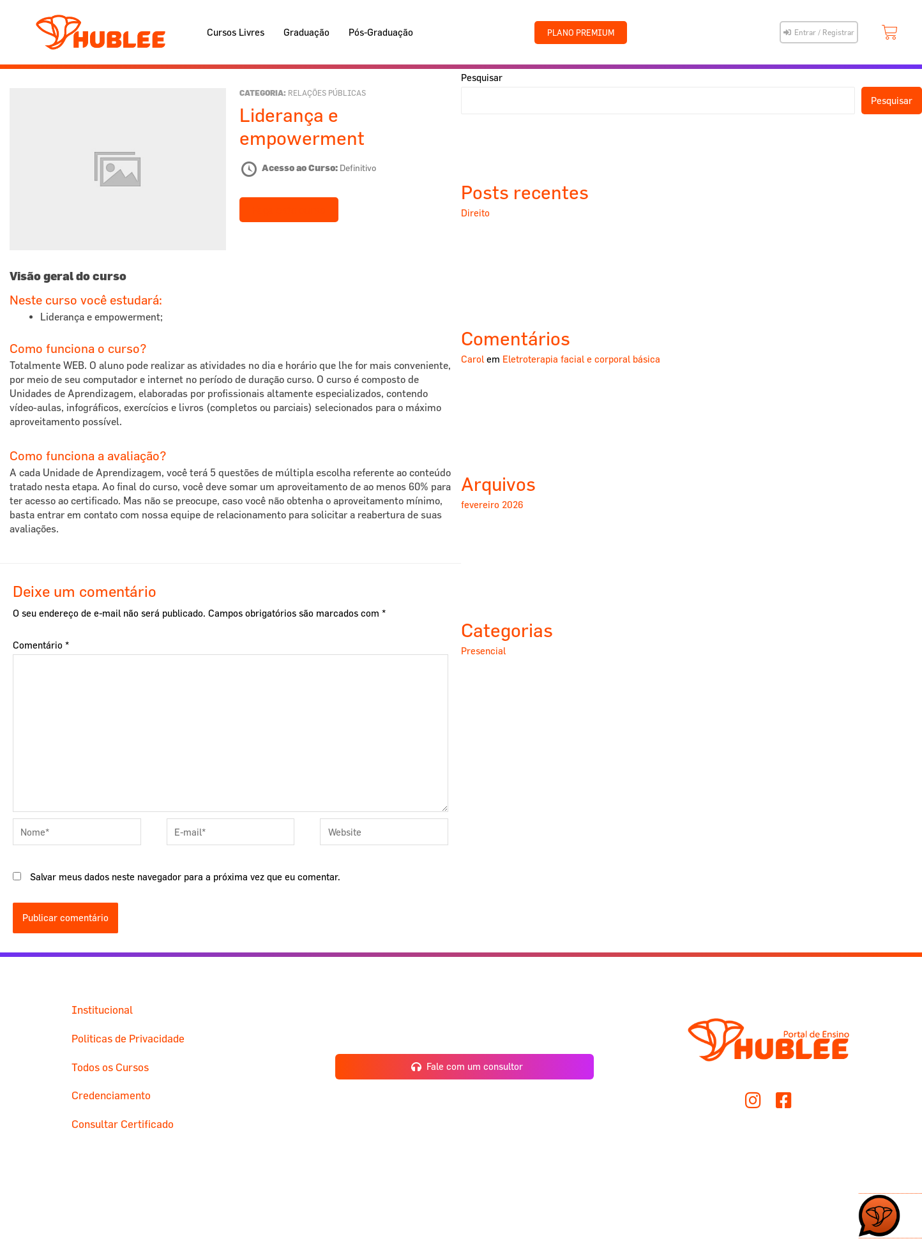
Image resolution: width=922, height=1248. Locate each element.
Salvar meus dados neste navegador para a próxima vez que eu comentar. (185, 876)
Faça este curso (289, 210)
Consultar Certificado (123, 1124)
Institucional (102, 1010)
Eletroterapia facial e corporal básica (581, 359)
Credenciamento (111, 1095)
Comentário (41, 645)
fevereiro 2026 (492, 504)
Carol (472, 359)
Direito (475, 212)
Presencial (483, 650)
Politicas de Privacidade (128, 1038)
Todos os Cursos (110, 1067)
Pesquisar (482, 77)
